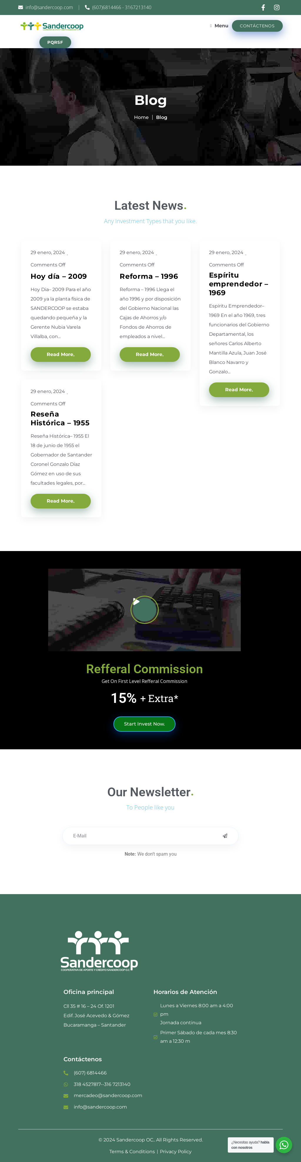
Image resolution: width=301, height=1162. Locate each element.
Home (141, 117)
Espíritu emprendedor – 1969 (238, 284)
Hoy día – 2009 (59, 276)
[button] (144, 610)
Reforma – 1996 (149, 276)
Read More (60, 354)
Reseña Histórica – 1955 (60, 418)
